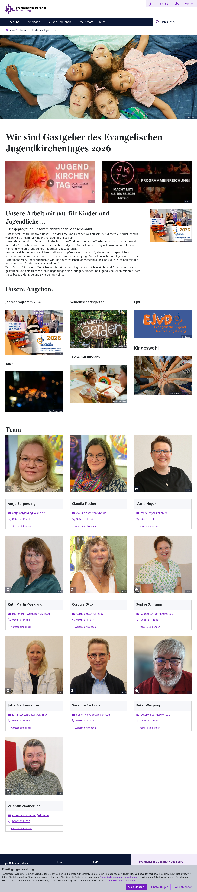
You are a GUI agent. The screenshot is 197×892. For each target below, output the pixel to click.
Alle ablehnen (183, 887)
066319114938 (21, 619)
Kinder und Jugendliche (44, 30)
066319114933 (21, 821)
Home (10, 30)
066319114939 (149, 619)
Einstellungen (159, 887)
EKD (95, 862)
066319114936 (21, 720)
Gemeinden (33, 22)
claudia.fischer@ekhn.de (91, 513)
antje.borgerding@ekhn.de (28, 513)
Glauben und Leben (59, 22)
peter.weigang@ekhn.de (155, 714)
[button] (34, 526)
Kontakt (189, 3)
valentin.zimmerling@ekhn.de (30, 815)
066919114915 (149, 519)
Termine (163, 3)
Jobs (176, 3)
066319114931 (21, 519)
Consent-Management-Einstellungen (118, 877)
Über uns (13, 22)
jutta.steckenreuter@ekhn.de (30, 714)
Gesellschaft (85, 22)
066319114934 (149, 720)
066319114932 (85, 519)
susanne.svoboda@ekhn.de (93, 714)
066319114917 (85, 619)
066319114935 (85, 720)
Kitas (102, 22)
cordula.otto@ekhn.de (89, 614)
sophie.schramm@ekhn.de (157, 614)
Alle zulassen (136, 887)
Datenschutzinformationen (121, 880)
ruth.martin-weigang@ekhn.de (31, 614)
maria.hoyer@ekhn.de (154, 513)
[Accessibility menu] (150, 3)
